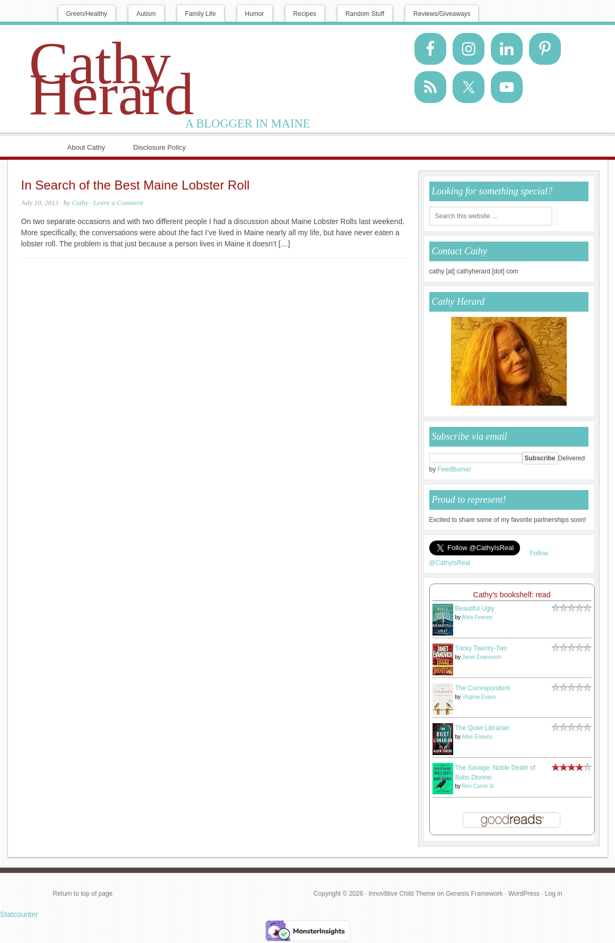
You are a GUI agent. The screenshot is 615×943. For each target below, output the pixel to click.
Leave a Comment (118, 203)
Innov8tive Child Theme (401, 893)
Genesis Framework (474, 893)
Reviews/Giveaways (441, 14)
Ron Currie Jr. (478, 786)
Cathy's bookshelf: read (512, 594)
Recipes (304, 14)
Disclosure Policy (159, 147)
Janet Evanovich (481, 657)
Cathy (80, 203)
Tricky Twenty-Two (481, 648)
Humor (254, 14)
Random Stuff (364, 14)
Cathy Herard (111, 78)
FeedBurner (454, 469)
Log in (553, 893)
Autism (146, 14)
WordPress (524, 893)
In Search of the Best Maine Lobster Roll (135, 185)
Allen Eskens (477, 737)
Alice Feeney (477, 617)
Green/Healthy (86, 14)
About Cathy (86, 147)
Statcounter (19, 914)
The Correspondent (482, 688)
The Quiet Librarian (482, 728)
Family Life (200, 14)
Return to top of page (83, 893)
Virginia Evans (479, 697)
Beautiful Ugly (475, 608)
